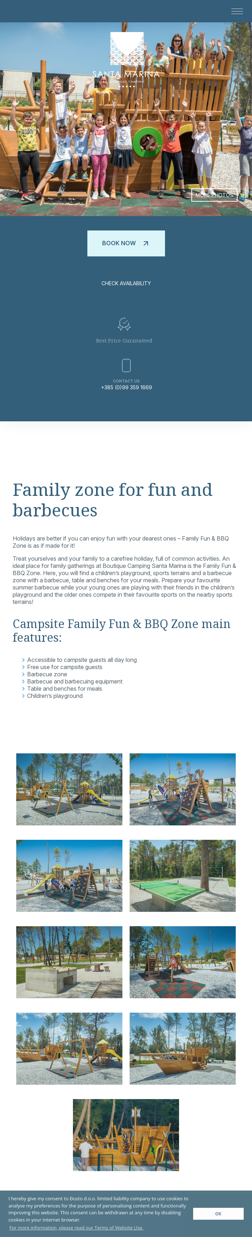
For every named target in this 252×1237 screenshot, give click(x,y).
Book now (126, 243)
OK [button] (218, 1213)
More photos (214, 195)
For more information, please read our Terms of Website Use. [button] (76, 1227)
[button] (235, 11)
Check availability (126, 283)
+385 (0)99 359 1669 (126, 387)
